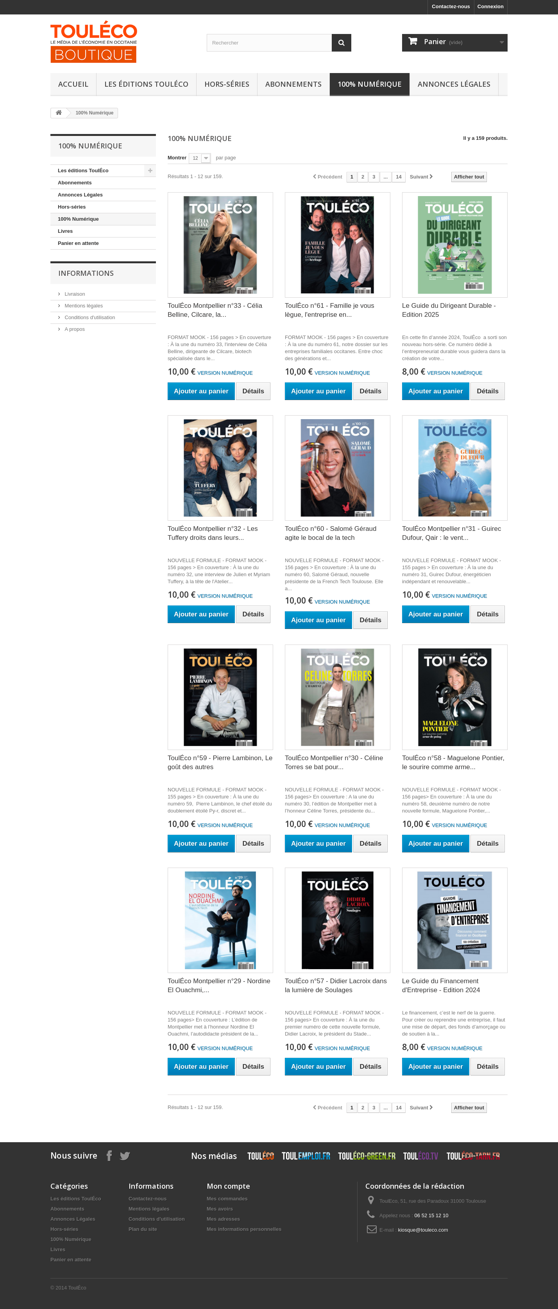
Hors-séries (226, 84)
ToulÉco (77, 1288)
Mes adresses (223, 1219)
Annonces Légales (454, 84)
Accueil (73, 84)
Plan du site (143, 1229)
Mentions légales (83, 306)
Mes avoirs (220, 1209)
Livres (65, 231)
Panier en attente (78, 243)
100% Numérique (370, 84)
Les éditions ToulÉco (146, 84)
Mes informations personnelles (244, 1229)
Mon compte (228, 1186)
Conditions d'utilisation (89, 317)
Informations (86, 273)
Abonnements (293, 84)
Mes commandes (227, 1199)
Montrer (177, 158)
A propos (74, 329)
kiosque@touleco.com (423, 1230)
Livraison (74, 294)
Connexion (491, 6)
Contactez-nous (451, 6)
